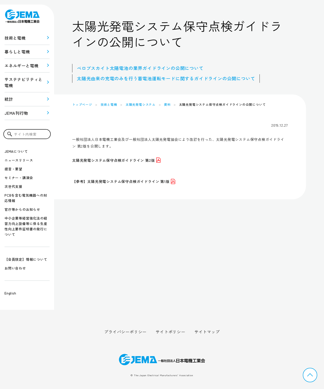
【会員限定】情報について (26, 259)
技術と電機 (15, 38)
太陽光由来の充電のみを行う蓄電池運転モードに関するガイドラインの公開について (166, 78)
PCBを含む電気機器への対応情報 (26, 198)
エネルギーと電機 (21, 65)
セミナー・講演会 (19, 177)
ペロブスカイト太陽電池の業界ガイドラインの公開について (140, 68)
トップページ (82, 104)
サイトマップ (207, 332)
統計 (9, 99)
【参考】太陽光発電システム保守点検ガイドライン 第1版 (123, 181)
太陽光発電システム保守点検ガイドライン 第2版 (116, 160)
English (10, 293)
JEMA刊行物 (16, 113)
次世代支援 (13, 186)
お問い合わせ (15, 268)
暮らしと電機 (17, 51)
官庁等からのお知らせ (22, 209)
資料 (167, 104)
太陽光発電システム (141, 104)
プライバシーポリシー (125, 332)
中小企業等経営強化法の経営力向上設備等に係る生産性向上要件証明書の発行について (26, 226)
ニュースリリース (19, 160)
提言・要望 (13, 168)
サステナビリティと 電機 (24, 82)
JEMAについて (16, 151)
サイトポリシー (170, 332)
